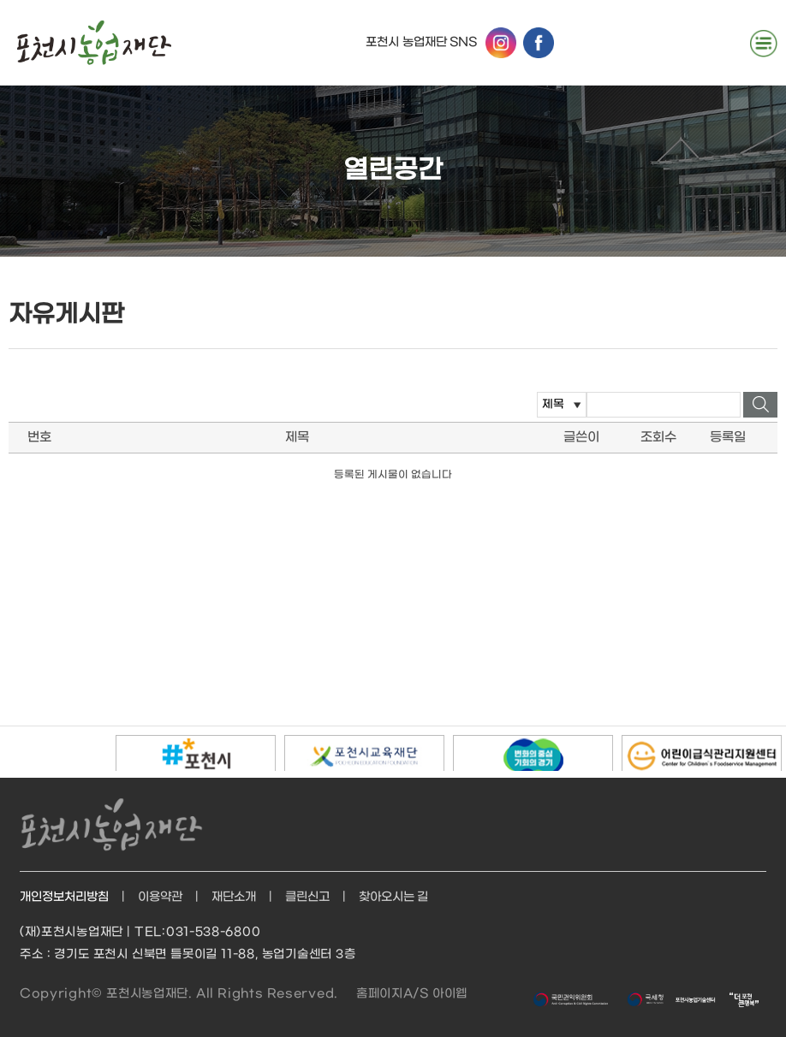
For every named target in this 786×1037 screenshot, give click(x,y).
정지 (54, 751)
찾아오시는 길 (394, 897)
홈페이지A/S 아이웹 (411, 994)
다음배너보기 (88, 751)
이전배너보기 (21, 751)
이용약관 (160, 897)
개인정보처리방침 (64, 897)
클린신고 (307, 897)
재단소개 (233, 897)
